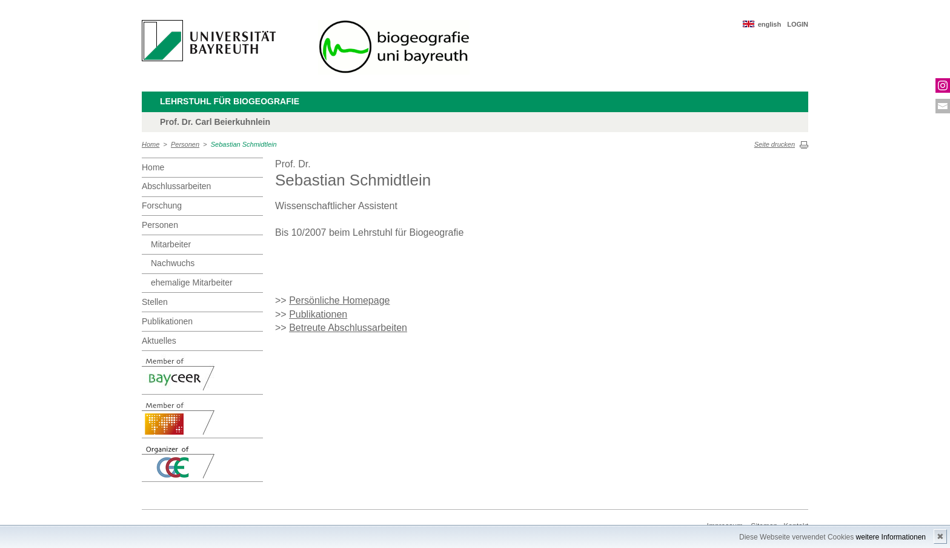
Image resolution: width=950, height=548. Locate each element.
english (770, 24)
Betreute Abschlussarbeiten (348, 327)
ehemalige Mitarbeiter (192, 282)
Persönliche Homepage (339, 300)
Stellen (155, 302)
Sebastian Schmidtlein (244, 144)
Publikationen (167, 321)
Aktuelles (159, 341)
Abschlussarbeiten (176, 186)
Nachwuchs (172, 263)
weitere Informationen (891, 537)
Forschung (162, 205)
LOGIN (797, 24)
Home (150, 144)
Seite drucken (774, 144)
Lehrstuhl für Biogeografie (229, 101)
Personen (185, 144)
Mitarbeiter (171, 244)
